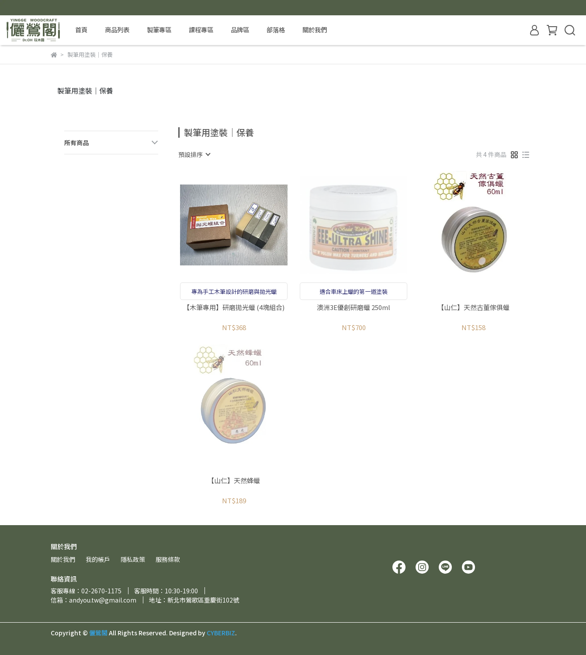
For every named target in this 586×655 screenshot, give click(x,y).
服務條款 (168, 559)
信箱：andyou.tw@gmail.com (93, 600)
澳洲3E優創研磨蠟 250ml (353, 307)
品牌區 (240, 29)
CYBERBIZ (221, 632)
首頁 (81, 29)
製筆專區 (159, 29)
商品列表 (117, 29)
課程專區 (201, 29)
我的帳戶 (98, 559)
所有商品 (76, 142)
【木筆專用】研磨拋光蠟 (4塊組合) (233, 307)
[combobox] (194, 154)
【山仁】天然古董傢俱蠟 (473, 307)
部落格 (276, 29)
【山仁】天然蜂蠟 (234, 481)
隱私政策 (133, 559)
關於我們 (314, 29)
